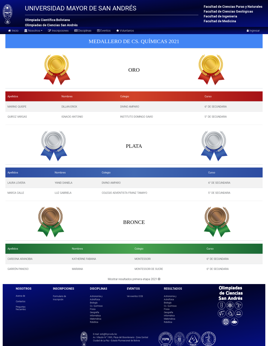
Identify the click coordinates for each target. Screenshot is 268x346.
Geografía (94, 312)
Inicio (13, 30)
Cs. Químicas (96, 306)
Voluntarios (125, 30)
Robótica (94, 322)
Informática (95, 315)
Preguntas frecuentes (21, 308)
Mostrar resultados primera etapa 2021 (134, 279)
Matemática (95, 318)
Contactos (20, 301)
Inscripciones (58, 30)
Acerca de (20, 295)
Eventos (104, 30)
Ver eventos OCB (135, 296)
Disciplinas (82, 30)
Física (92, 309)
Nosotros (32, 30)
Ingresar (253, 30)
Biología (93, 302)
